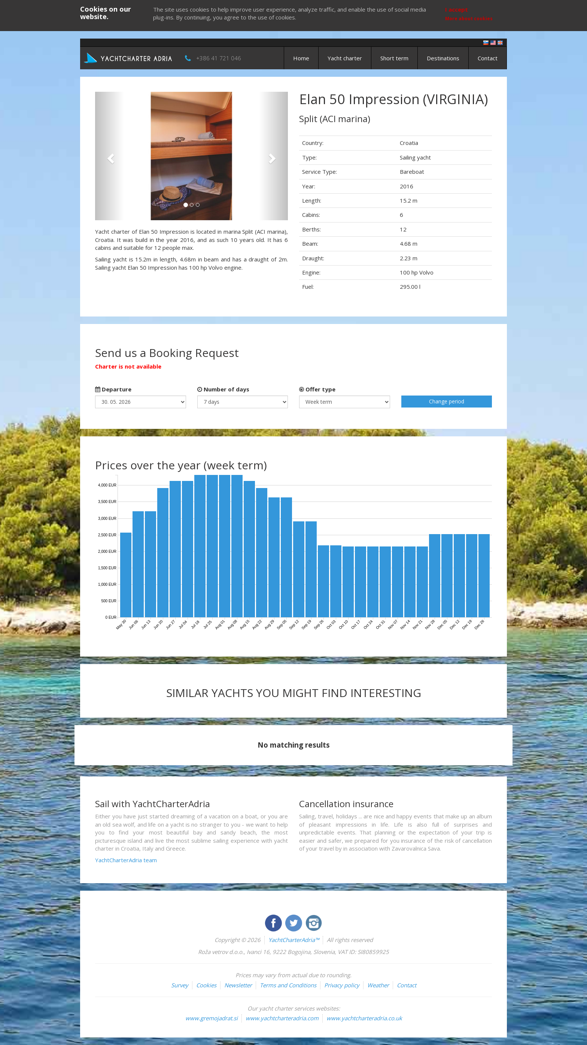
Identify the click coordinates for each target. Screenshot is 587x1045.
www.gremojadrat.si (211, 1018)
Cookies (206, 985)
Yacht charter (345, 58)
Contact (488, 58)
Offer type (317, 389)
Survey (179, 985)
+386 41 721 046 (218, 58)
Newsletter (238, 985)
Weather (378, 985)
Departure (113, 389)
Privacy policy (341, 985)
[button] (109, 156)
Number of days (223, 389)
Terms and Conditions (288, 985)
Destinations (443, 58)
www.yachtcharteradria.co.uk (364, 1018)
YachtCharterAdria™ (293, 939)
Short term (394, 58)
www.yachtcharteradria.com (282, 1018)
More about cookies (469, 18)
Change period (446, 401)
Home (301, 58)
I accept (456, 9)
